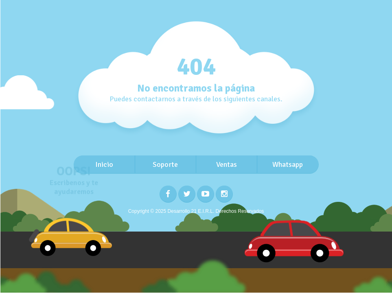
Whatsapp (287, 164)
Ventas (226, 164)
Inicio (104, 164)
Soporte (165, 164)
